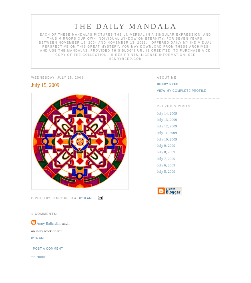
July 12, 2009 (167, 126)
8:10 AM (85, 198)
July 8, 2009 (166, 152)
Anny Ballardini (49, 223)
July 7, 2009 (166, 158)
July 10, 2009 (167, 139)
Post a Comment (48, 248)
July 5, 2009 (166, 171)
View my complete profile (181, 90)
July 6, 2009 (166, 165)
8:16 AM (37, 238)
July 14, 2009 (167, 113)
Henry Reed (168, 84)
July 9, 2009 (166, 145)
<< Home (38, 257)
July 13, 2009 (167, 119)
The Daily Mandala (125, 26)
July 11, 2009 (167, 133)
